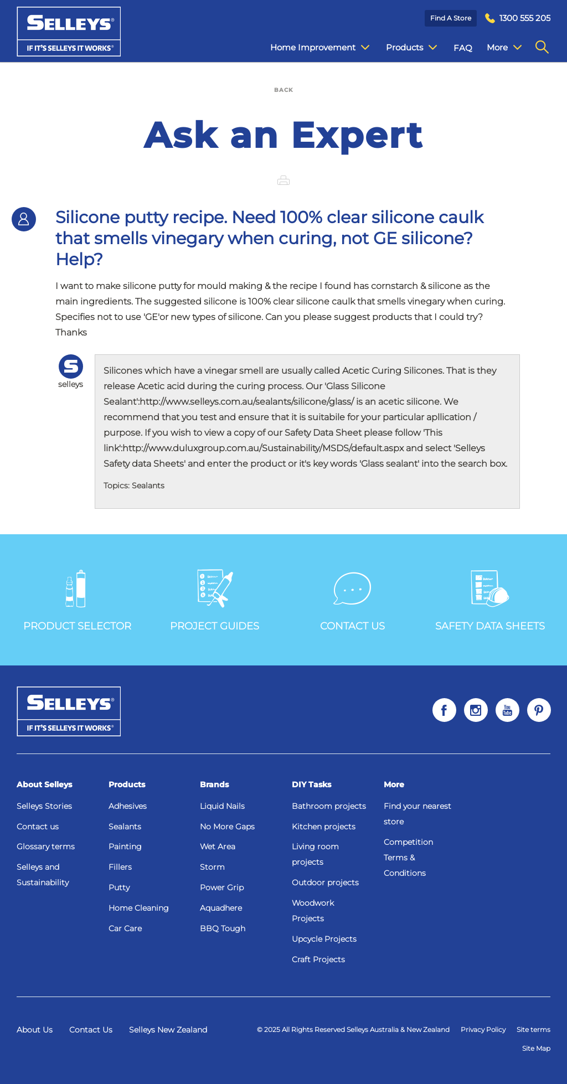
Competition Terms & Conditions (408, 857)
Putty (119, 887)
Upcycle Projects (324, 939)
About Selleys (44, 784)
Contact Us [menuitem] (501, 48)
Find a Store (450, 18)
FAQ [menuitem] (454, 48)
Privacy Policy (483, 1029)
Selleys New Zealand (168, 1030)
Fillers (120, 867)
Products (127, 784)
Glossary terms (46, 846)
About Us (35, 1030)
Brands (214, 784)
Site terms (533, 1029)
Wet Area (217, 846)
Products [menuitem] (403, 47)
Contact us (38, 827)
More (394, 784)
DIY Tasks (311, 784)
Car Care (125, 928)
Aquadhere (221, 908)
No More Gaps (227, 827)
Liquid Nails (222, 806)
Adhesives (128, 806)
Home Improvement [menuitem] (311, 47)
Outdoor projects (325, 882)
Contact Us (90, 1030)
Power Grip (222, 887)
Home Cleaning (139, 908)
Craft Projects (318, 959)
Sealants (125, 827)
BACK (283, 90)
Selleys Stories (44, 806)
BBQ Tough (222, 928)
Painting (125, 846)
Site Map (536, 1048)
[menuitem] (517, 18)
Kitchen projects (323, 827)
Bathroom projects (329, 806)
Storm (212, 867)
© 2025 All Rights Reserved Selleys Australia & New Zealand (353, 1029)
